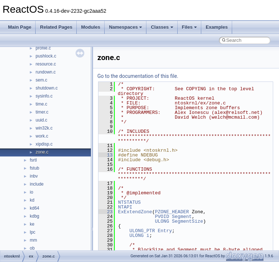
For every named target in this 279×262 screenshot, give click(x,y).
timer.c (42, 112)
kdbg (34, 216)
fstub (34, 168)
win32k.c (44, 128)
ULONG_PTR (142, 230)
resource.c (46, 64)
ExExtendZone (135, 212)
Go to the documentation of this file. (137, 76)
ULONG (162, 221)
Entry (165, 230)
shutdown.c (47, 88)
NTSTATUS (129, 202)
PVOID (162, 216)
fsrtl (33, 160)
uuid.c (41, 120)
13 (105, 155)
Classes (162, 27)
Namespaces (125, 27)
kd (32, 200)
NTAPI (125, 207)
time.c (41, 104)
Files (189, 27)
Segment (182, 216)
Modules (90, 27)
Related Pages (56, 27)
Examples (217, 27)
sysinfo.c (44, 96)
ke (32, 224)
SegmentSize (187, 221)
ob (32, 248)
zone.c (42, 152)
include (37, 184)
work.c (42, 136)
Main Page (19, 27)
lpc (32, 232)
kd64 (34, 208)
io (31, 192)
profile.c (43, 48)
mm (33, 240)
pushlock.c (46, 56)
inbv (34, 176)
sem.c (41, 80)
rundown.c (46, 72)
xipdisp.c (44, 144)
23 (105, 212)
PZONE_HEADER (172, 212)
